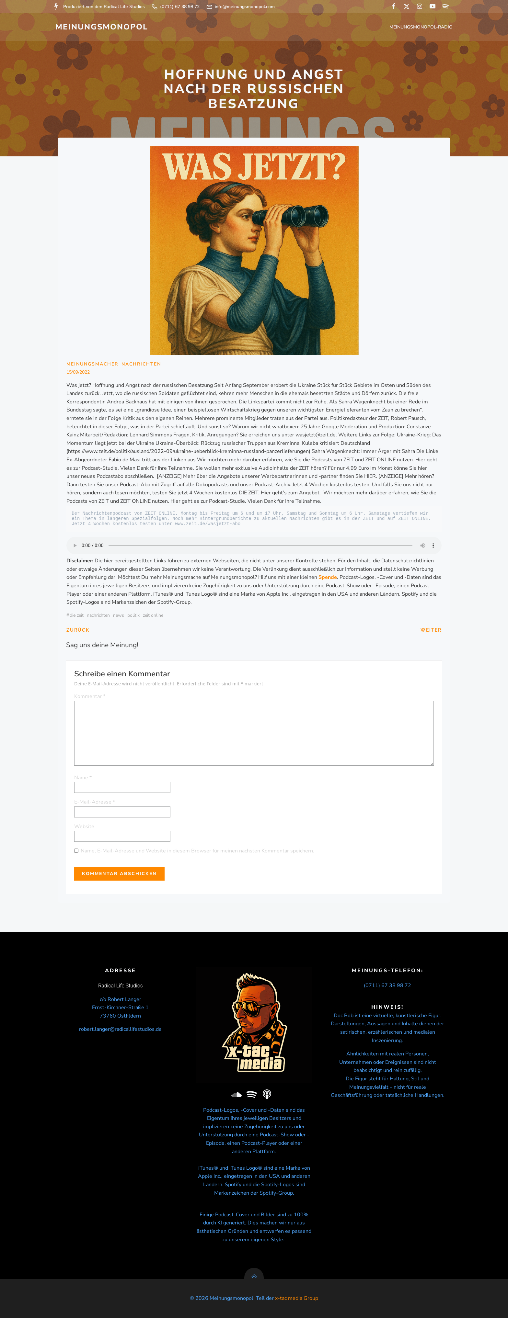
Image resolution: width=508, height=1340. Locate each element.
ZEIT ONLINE (153, 633)
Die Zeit (77, 633)
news (118, 633)
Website (85, 843)
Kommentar (90, 713)
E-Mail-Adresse (95, 819)
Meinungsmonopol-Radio (422, 28)
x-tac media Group (296, 1320)
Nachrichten (141, 381)
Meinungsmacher (93, 381)
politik (134, 633)
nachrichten (98, 633)
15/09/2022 (78, 389)
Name (83, 794)
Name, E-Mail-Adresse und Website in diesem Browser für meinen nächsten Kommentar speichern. (198, 868)
